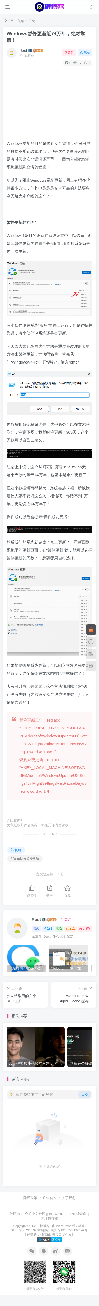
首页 (9, 21)
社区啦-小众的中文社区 (27, 1214)
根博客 (44, 1226)
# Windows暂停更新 (25, 858)
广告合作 (49, 1198)
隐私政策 (30, 1198)
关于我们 (69, 1198)
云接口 (57, 1234)
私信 (85, 52)
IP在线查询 (77, 1214)
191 (47, 928)
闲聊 (21, 21)
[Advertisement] (49, 101)
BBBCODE (57, 1214)
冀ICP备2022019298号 (27, 1230)
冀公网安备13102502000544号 (66, 1230)
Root (23, 50)
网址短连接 (49, 1218)
